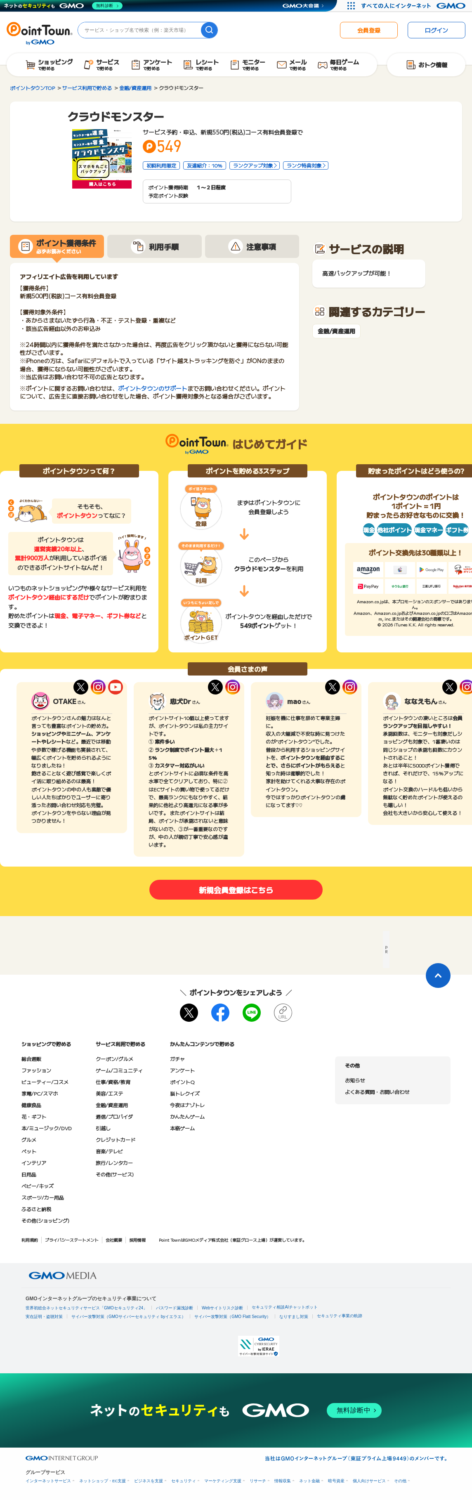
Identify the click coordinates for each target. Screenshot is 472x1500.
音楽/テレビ (109, 1151)
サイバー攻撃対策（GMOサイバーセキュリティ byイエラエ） (128, 1316)
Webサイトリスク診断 (222, 1308)
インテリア (33, 1162)
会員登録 (368, 30)
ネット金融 (309, 1481)
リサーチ (258, 1481)
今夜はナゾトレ (187, 1104)
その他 (400, 1481)
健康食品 (31, 1104)
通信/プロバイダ (114, 1116)
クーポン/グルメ (114, 1058)
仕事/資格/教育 (113, 1081)
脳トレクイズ (185, 1093)
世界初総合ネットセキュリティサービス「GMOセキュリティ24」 (86, 1308)
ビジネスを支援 (148, 1481)
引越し (103, 1127)
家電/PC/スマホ (39, 1093)
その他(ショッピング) (45, 1220)
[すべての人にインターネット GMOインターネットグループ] (414, 6)
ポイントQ (182, 1081)
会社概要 (114, 1240)
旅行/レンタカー (114, 1162)
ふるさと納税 (36, 1208)
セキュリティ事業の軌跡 (339, 1315)
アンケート (182, 1070)
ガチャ (177, 1058)
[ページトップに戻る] (438, 975)
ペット (28, 1151)
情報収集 (282, 1481)
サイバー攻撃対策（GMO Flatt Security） (232, 1316)
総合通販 (31, 1058)
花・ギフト (33, 1116)
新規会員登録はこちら (236, 889)
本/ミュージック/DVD (46, 1127)
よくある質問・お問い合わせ (377, 1091)
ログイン (436, 30)
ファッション (36, 1070)
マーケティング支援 (222, 1481)
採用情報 (137, 1240)
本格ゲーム (182, 1127)
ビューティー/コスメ (44, 1081)
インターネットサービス (48, 1481)
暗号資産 (336, 1481)
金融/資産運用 (336, 331)
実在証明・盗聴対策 (44, 1316)
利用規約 (29, 1240)
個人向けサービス (369, 1481)
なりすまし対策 (293, 1316)
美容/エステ (109, 1093)
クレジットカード (115, 1139)
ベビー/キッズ (37, 1185)
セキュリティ (183, 1481)
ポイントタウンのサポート (152, 388)
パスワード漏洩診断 (174, 1308)
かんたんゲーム (187, 1116)
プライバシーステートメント (72, 1240)
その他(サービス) (115, 1174)
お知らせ (355, 1080)
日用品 (28, 1174)
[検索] (209, 30)
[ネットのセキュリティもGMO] (63, 6)
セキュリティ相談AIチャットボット (284, 1307)
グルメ (28, 1139)
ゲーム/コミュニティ (119, 1070)
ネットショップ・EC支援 (102, 1481)
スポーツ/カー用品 (42, 1197)
